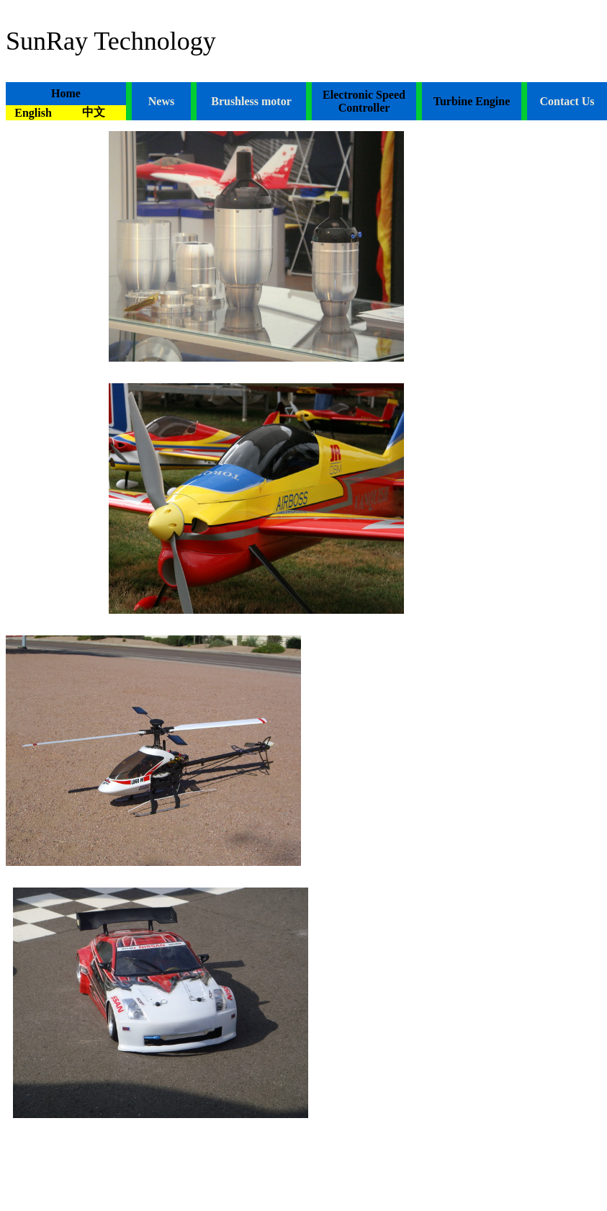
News (161, 101)
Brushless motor (251, 101)
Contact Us (567, 101)
